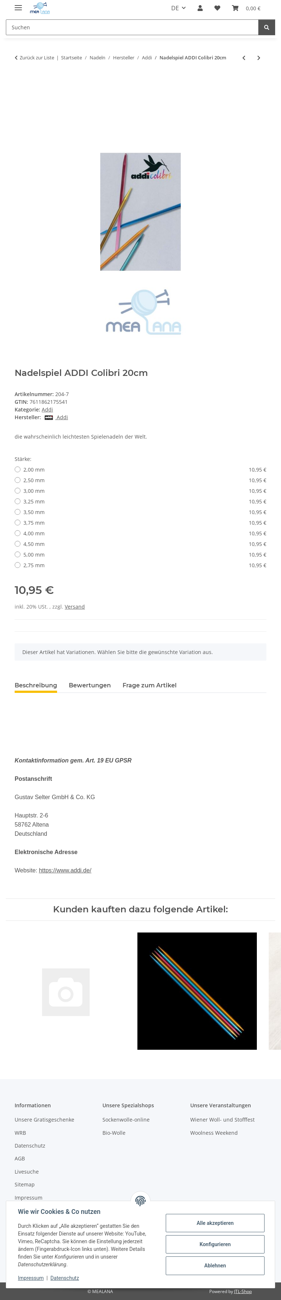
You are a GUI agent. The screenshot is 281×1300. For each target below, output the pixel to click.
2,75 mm (144, 565)
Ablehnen (215, 1265)
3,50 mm (144, 512)
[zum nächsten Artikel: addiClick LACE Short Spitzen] (258, 58)
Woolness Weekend (214, 1132)
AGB (20, 1158)
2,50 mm (144, 480)
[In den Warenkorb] (20, 82)
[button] (200, 8)
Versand (75, 606)
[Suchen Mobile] (132, 27)
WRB (20, 1132)
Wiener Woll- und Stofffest (222, 1119)
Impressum (31, 1278)
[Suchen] (266, 27)
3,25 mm (144, 501)
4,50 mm (144, 544)
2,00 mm (144, 469)
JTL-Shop (243, 1291)
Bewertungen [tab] (90, 685)
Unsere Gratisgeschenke (44, 1119)
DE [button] (175, 8)
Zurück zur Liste (37, 57)
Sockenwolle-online (126, 1119)
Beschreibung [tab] (36, 685)
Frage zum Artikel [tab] (150, 685)
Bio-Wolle (113, 1132)
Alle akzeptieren (214, 1223)
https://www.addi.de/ (65, 870)
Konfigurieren (215, 1244)
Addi (47, 409)
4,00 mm (144, 533)
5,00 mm (144, 554)
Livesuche (27, 1171)
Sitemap (25, 1184)
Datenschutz (64, 1278)
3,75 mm (144, 523)
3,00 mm (144, 491)
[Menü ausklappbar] (18, 4)
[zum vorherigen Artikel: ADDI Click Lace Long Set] (243, 58)
